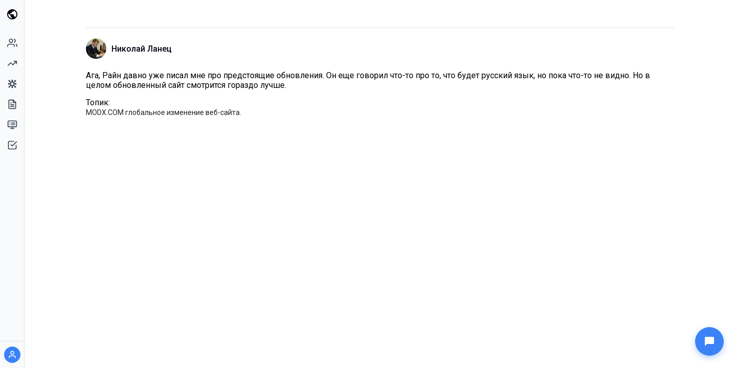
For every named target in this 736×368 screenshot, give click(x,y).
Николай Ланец (141, 49)
